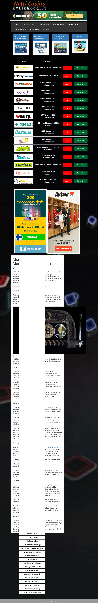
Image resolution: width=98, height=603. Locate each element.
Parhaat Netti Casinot (32, 581)
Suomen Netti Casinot (32, 570)
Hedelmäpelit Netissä (32, 556)
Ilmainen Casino (32, 534)
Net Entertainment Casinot (32, 552)
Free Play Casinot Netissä (32, 567)
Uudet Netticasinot (28, 24)
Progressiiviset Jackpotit (32, 574)
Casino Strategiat (32, 537)
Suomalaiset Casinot (58, 24)
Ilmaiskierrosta (34, 29)
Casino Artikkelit (32, 559)
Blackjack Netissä (32, 541)
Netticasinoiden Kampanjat (32, 545)
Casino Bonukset (43, 24)
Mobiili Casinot (73, 24)
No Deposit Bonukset (32, 585)
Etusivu (16, 24)
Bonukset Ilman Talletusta (32, 563)
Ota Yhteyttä (46, 29)
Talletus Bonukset (20, 29)
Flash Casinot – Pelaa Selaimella (32, 548)
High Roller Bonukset (32, 578)
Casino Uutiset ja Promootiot (32, 592)
